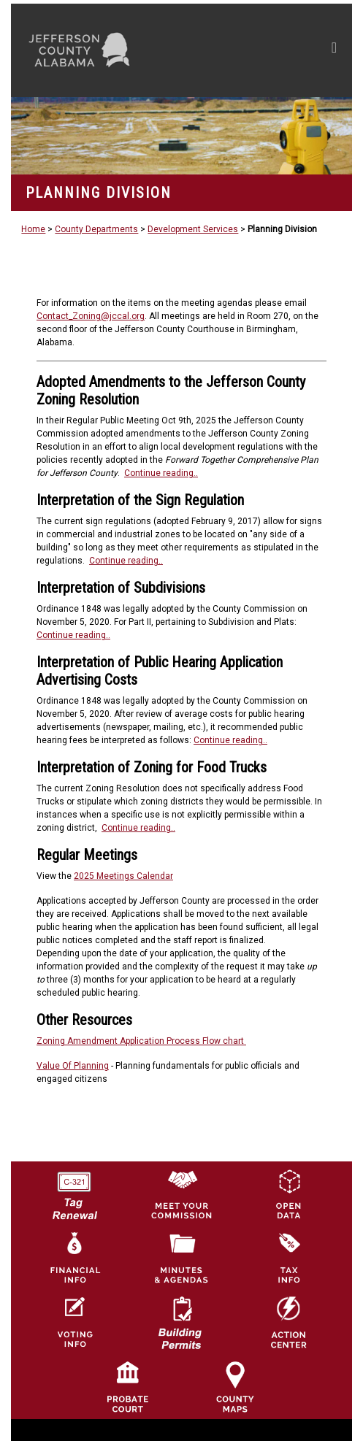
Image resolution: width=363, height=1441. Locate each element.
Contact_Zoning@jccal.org (91, 316)
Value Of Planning (73, 1066)
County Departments (96, 229)
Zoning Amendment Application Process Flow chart (141, 1041)
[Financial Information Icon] (74, 1258)
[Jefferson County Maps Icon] (235, 1386)
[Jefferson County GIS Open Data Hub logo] (288, 1193)
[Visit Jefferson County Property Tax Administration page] (288, 1258)
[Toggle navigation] (334, 50)
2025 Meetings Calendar (123, 876)
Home (33, 229)
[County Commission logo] (181, 1193)
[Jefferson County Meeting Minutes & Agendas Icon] (181, 1258)
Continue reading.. (161, 473)
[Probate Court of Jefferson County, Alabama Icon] (128, 1386)
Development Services (193, 229)
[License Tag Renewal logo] (74, 1191)
